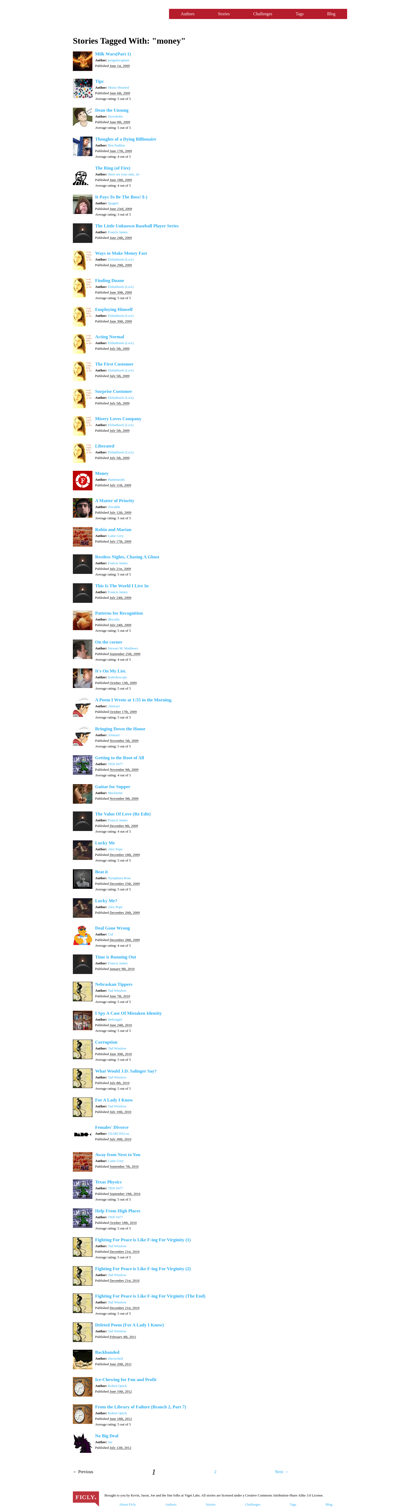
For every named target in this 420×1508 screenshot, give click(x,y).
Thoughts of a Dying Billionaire (125, 139)
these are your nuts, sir (123, 174)
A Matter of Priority (114, 500)
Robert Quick (117, 1386)
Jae (110, 1442)
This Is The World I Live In (122, 585)
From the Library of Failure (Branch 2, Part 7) (140, 1406)
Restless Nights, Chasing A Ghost (127, 556)
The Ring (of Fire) (112, 168)
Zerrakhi (114, 507)
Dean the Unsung (112, 110)
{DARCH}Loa (118, 1133)
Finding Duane (109, 280)
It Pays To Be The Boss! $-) (121, 197)
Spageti (113, 203)
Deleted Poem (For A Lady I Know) (129, 1325)
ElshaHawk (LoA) (121, 259)
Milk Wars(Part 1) (113, 54)
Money (101, 473)
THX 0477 (115, 764)
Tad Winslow (117, 990)
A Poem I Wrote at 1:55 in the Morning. (133, 699)
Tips (99, 81)
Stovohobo (115, 116)
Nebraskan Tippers (114, 984)
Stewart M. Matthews (123, 648)
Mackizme (115, 793)
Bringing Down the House (120, 728)
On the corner (108, 642)
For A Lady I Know (114, 1100)
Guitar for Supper (112, 786)
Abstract (114, 706)
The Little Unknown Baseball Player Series (137, 225)
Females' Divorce (112, 1127)
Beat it (101, 871)
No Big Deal (106, 1435)
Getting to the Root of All (119, 757)
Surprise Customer (113, 391)
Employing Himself (114, 309)
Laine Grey (116, 536)
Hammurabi (116, 479)
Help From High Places (117, 1210)
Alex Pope (115, 849)
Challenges (262, 14)
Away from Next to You (117, 1154)
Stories (224, 14)
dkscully (114, 619)
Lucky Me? (106, 900)
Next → (281, 1471)
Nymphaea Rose (119, 878)
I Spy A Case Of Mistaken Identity (128, 1013)
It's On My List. (110, 671)
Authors (188, 14)
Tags (300, 14)
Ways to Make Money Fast (121, 253)
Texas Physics (108, 1181)
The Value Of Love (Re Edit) (123, 814)
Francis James (118, 232)
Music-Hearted (118, 87)
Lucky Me (105, 842)
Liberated (104, 446)
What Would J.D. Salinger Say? (126, 1071)
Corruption (106, 1042)
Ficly (118, 13)
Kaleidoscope (117, 677)
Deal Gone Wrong (112, 928)
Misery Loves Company (118, 418)
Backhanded (107, 1352)
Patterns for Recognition (119, 613)
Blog (331, 14)
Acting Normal (109, 336)
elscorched (115, 1358)
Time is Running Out (115, 957)
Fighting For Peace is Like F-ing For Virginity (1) (143, 1239)
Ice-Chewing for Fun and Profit (125, 1379)
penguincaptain (118, 60)
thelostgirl (115, 1019)
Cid (110, 934)
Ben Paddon (116, 145)
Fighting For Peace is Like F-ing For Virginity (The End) (150, 1296)
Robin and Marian (113, 529)
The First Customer (114, 364)
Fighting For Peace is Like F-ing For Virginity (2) (143, 1268)
